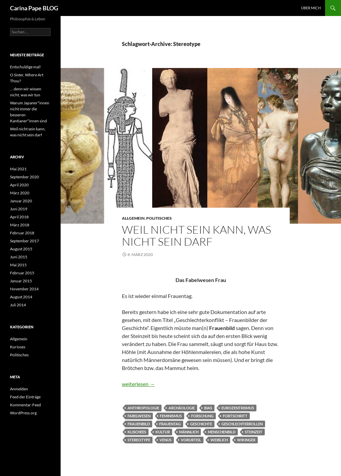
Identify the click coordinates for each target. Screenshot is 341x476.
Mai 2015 (18, 264)
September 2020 (24, 176)
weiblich (219, 440)
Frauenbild (139, 424)
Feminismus (171, 416)
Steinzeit (253, 432)
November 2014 (24, 288)
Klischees (137, 432)
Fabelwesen (139, 416)
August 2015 (21, 248)
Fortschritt (235, 416)
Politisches (159, 218)
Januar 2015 (21, 280)
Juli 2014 (18, 304)
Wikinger (246, 440)
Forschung (202, 416)
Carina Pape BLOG (34, 8)
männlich (188, 432)
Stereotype (139, 440)
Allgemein (133, 218)
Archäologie (182, 408)
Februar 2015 (22, 272)
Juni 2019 (18, 208)
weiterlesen (138, 384)
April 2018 (19, 216)
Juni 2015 (18, 256)
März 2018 (19, 224)
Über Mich (311, 8)
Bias (208, 408)
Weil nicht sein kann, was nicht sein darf (196, 235)
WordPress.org (23, 412)
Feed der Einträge (25, 396)
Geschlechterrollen (242, 424)
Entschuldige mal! (25, 66)
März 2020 (19, 192)
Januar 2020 (21, 200)
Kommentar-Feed (25, 404)
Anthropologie (143, 408)
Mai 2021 (18, 168)
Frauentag (170, 424)
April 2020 (19, 184)
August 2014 (21, 296)
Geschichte (201, 424)
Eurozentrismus (237, 408)
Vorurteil (191, 440)
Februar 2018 (22, 232)
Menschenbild (221, 432)
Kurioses (17, 346)
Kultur (163, 432)
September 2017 (24, 240)
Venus (165, 440)
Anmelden (19, 388)
